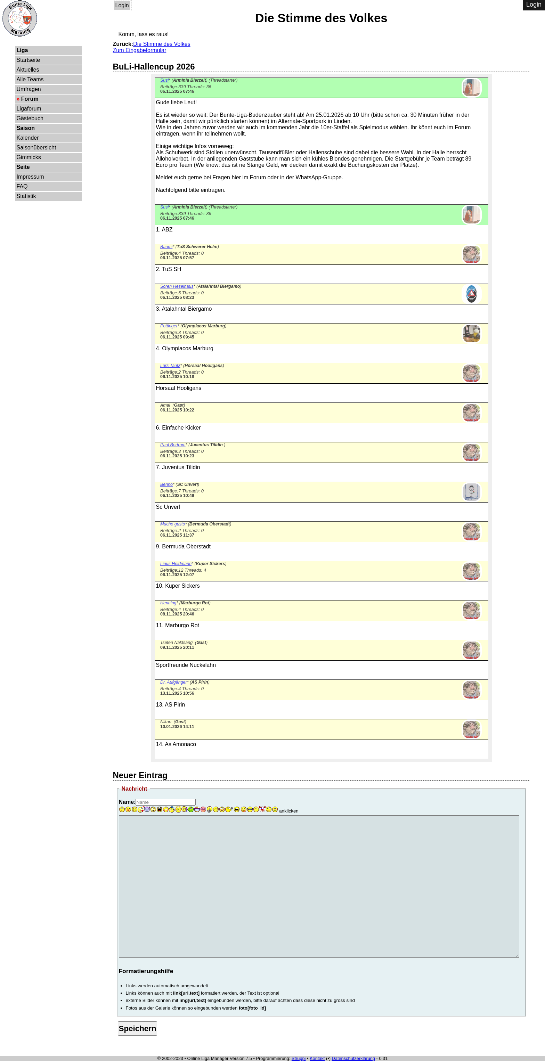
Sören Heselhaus (177, 286)
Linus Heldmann (176, 563)
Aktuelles (28, 70)
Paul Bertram (173, 444)
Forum (30, 99)
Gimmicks (29, 157)
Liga (22, 50)
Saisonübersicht (36, 147)
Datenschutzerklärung (353, 1058)
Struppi (299, 1058)
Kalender (28, 138)
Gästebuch (30, 118)
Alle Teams (30, 79)
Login (122, 5)
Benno (166, 484)
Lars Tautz (170, 365)
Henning (168, 603)
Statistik (26, 196)
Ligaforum (29, 109)
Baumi (166, 246)
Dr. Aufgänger (173, 682)
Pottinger (169, 326)
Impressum (30, 177)
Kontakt (317, 1058)
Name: (127, 802)
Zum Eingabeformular (139, 50)
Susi (164, 80)
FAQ (22, 186)
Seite (23, 167)
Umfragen (29, 89)
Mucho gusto (172, 524)
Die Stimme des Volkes (161, 44)
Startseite (28, 60)
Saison (26, 128)
